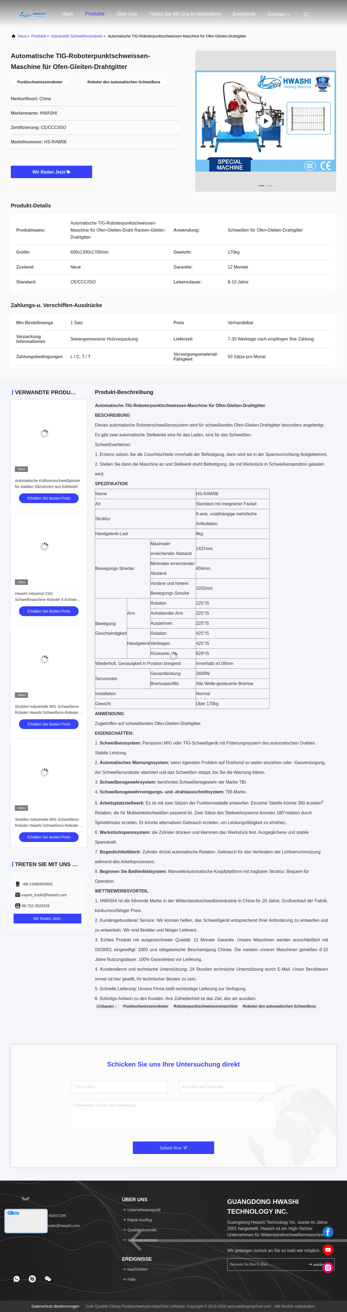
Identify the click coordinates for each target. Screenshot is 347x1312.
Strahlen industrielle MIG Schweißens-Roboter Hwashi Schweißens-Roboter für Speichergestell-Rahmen (47, 712)
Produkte (95, 14)
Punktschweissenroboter (146, 1006)
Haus (67, 14)
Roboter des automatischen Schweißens (279, 1006)
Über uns (127, 14)
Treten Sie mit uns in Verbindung (185, 14)
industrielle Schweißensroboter (77, 36)
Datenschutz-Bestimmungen (55, 1306)
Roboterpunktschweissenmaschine (205, 1006)
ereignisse (244, 14)
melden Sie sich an (319, 1264)
